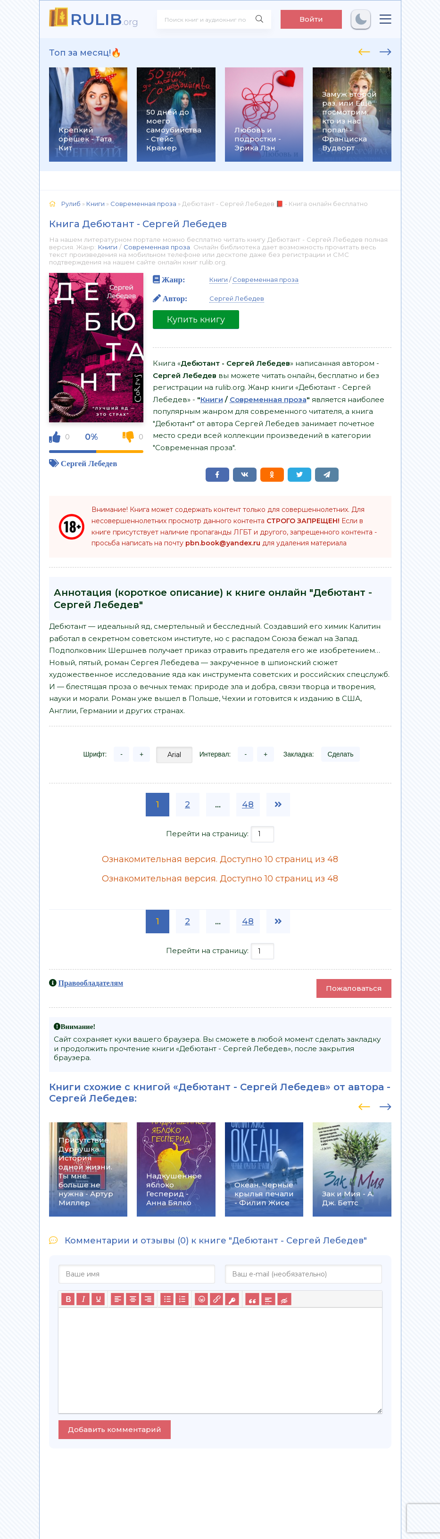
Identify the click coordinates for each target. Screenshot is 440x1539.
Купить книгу (196, 319)
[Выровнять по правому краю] (147, 1299)
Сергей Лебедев (89, 463)
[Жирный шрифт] (68, 1299)
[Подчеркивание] (98, 1299)
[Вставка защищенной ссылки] (232, 1299)
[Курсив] (83, 1299)
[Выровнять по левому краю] (117, 1299)
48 (248, 804)
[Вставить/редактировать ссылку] (216, 1299)
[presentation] (364, 50)
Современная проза (157, 247)
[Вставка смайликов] (201, 1299)
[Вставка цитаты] (252, 1299)
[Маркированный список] (167, 1299)
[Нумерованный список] (182, 1299)
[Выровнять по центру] (132, 1299)
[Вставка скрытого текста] (284, 1299)
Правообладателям (91, 983)
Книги (107, 247)
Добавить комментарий (114, 1429)
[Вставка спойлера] (268, 1299)
